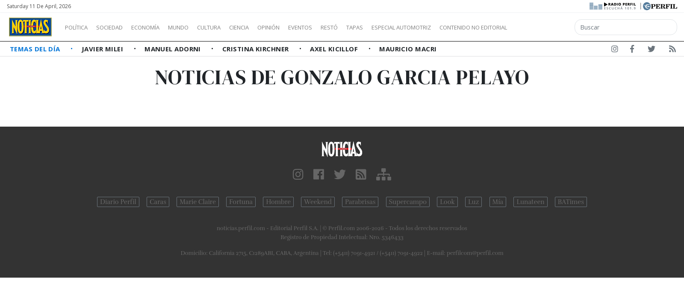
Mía (498, 202)
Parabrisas (360, 202)
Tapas (403, 27)
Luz (473, 202)
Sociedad (118, 27)
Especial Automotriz (458, 27)
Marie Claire (198, 202)
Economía (160, 27)
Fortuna (241, 202)
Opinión (303, 27)
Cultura (233, 27)
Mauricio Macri (407, 48)
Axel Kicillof (335, 48)
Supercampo (408, 202)
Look (447, 202)
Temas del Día (36, 48)
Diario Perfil (118, 202)
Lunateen (530, 202)
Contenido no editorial (546, 27)
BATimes (571, 202)
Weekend (318, 202)
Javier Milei (103, 48)
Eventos (340, 27)
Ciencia (268, 27)
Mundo (198, 27)
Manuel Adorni (173, 48)
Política (79, 27)
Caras (158, 202)
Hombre (278, 202)
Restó (374, 27)
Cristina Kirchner (256, 48)
